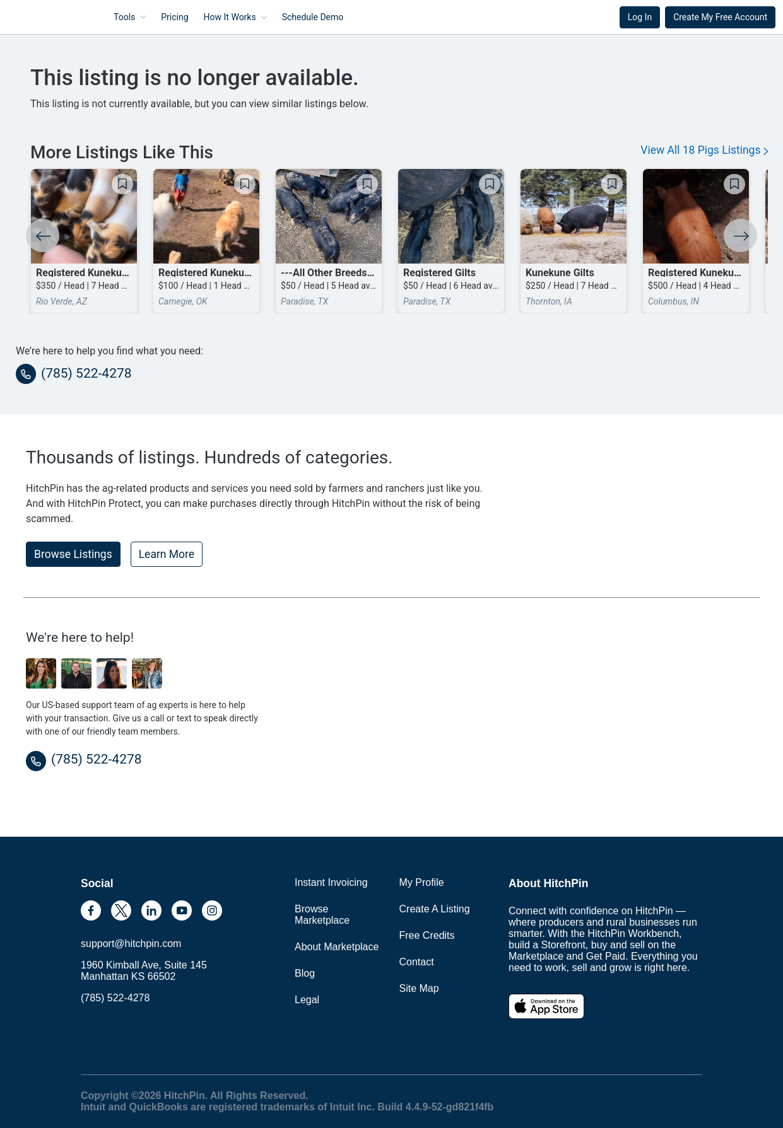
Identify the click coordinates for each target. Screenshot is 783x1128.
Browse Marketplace (322, 915)
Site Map (419, 988)
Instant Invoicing (331, 882)
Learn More (166, 554)
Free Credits (427, 935)
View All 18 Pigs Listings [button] (704, 150)
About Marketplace (337, 946)
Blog (305, 973)
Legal (307, 999)
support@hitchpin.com (131, 943)
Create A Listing (434, 909)
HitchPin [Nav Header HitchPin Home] (41, 17)
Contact (416, 961)
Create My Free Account (720, 17)
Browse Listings (73, 554)
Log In (640, 17)
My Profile (421, 882)
